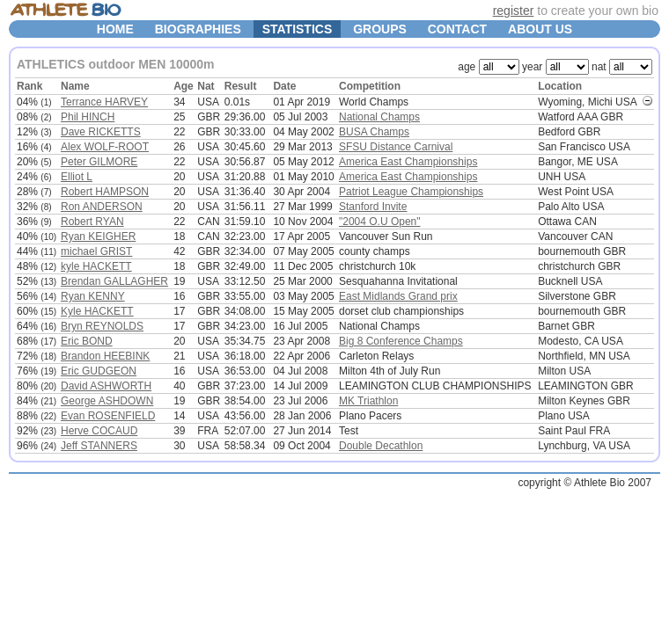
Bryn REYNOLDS (102, 326)
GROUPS (380, 29)
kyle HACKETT (96, 266)
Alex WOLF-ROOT (105, 147)
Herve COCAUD (99, 431)
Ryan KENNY (93, 296)
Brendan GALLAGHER (114, 281)
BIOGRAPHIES (198, 29)
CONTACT (457, 29)
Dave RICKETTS (101, 132)
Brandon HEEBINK (105, 356)
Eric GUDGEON (98, 371)
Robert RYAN (92, 221)
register (513, 11)
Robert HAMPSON (105, 192)
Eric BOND (87, 341)
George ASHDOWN (107, 401)
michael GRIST (96, 251)
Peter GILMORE (99, 162)
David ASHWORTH (106, 386)
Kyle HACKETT (97, 311)
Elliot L (76, 177)
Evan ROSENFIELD (108, 416)
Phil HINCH (87, 117)
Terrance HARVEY (104, 102)
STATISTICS (297, 29)
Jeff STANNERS (99, 446)
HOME (115, 29)
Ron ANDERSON (102, 206)
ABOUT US (540, 29)
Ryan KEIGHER (98, 236)
